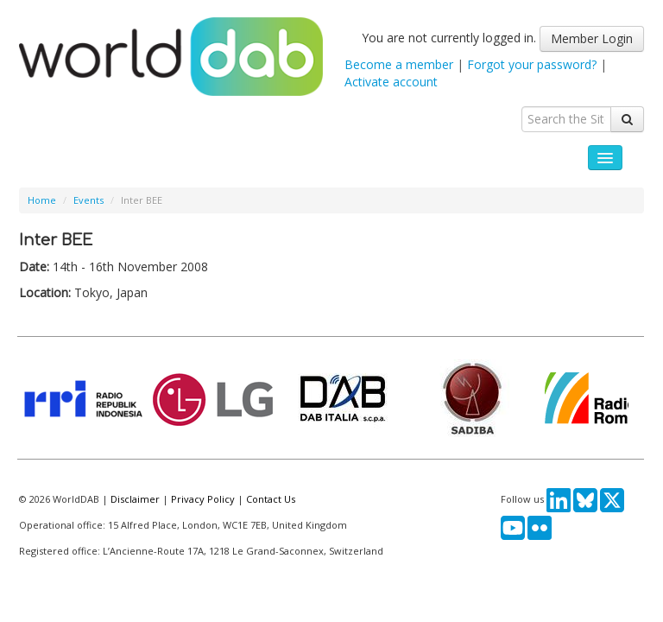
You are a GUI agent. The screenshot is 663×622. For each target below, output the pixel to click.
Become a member (398, 64)
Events (88, 200)
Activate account (391, 81)
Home (42, 200)
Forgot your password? (532, 64)
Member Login (592, 38)
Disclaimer (135, 498)
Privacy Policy (203, 498)
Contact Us (270, 498)
